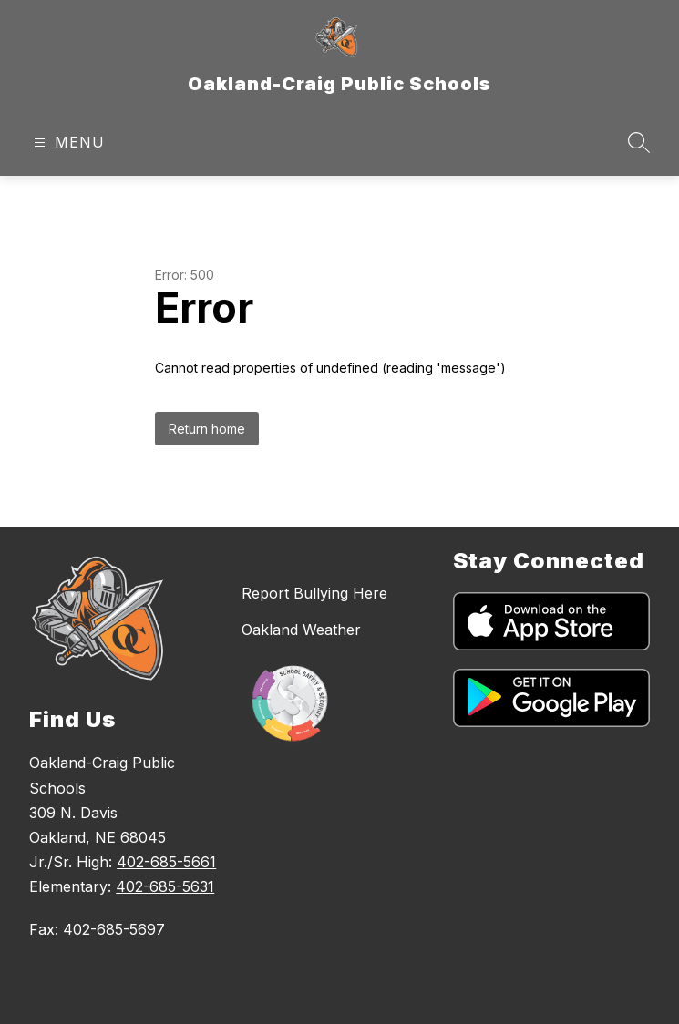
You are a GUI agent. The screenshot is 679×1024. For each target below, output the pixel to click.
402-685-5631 (165, 886)
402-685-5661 (166, 862)
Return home (207, 428)
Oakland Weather (301, 629)
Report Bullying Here (314, 593)
